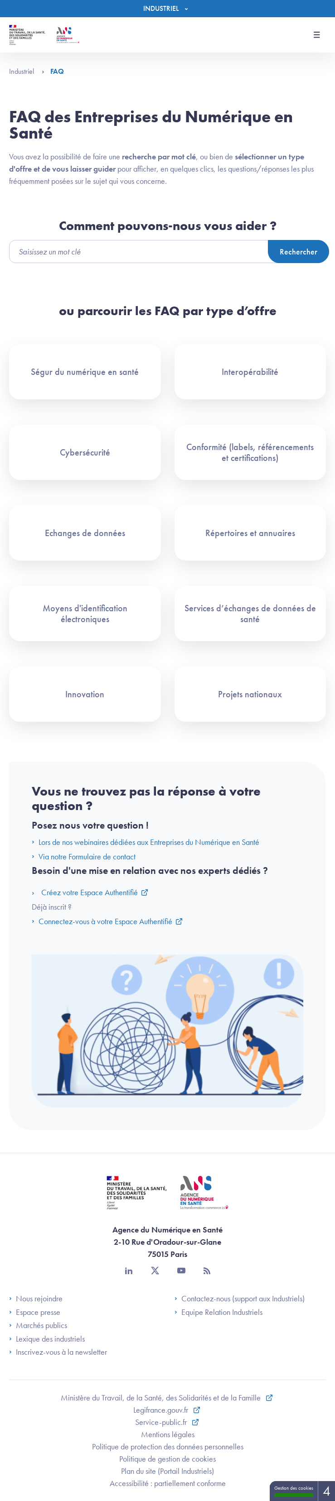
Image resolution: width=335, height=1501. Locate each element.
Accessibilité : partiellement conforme (168, 1483)
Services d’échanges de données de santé (250, 613)
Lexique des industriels (47, 1339)
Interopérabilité (250, 372)
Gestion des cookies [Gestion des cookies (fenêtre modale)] (293, 1491)
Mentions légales (167, 1434)
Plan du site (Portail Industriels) (167, 1471)
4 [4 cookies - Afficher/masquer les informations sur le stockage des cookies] (326, 1491)
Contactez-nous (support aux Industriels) (240, 1299)
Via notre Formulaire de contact (84, 856)
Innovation (84, 694)
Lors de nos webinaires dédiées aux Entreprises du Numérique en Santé (146, 842)
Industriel (26, 71)
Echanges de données (85, 533)
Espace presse (34, 1312)
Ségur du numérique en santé (85, 372)
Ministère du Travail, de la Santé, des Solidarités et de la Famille (161, 1397)
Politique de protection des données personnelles (167, 1446)
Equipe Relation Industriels (218, 1312)
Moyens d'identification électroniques (85, 613)
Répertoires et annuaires (250, 533)
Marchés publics (38, 1325)
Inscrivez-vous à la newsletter (58, 1352)
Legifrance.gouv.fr (161, 1410)
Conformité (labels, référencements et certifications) (250, 452)
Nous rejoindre (36, 1299)
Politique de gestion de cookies (167, 1458)
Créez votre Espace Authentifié (89, 892)
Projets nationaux (250, 694)
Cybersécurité (85, 452)
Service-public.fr (162, 1422)
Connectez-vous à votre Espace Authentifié (102, 921)
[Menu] (167, 8)
